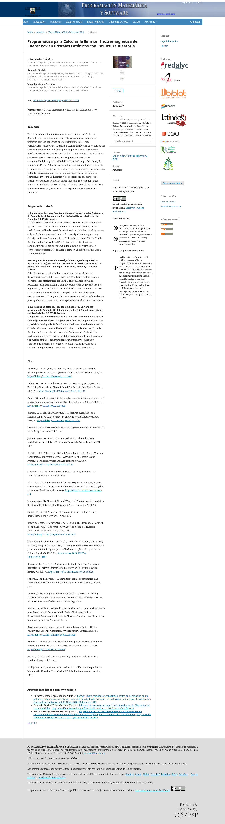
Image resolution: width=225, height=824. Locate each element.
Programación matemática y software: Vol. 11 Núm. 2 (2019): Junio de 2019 (92, 700)
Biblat (146, 774)
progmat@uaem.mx (94, 752)
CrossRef (155, 774)
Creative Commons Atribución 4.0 (152, 790)
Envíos (136, 21)
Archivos (40, 32)
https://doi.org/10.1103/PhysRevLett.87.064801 (51, 634)
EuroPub (183, 774)
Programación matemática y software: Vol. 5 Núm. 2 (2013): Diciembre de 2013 (93, 708)
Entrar (199, 2)
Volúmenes (55, 21)
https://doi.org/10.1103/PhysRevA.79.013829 (71, 571)
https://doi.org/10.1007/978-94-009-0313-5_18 (50, 464)
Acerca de (150, 21)
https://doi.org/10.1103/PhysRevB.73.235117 (49, 376)
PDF (119, 90)
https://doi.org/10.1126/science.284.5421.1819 (62, 391)
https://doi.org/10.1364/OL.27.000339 (46, 405)
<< (28, 722)
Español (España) (170, 41)
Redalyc (130, 774)
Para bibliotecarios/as (171, 206)
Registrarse (187, 2)
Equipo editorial (95, 21)
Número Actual (74, 21)
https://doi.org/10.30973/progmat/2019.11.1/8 (56, 100)
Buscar (195, 21)
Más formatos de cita (124, 141)
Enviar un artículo (172, 183)
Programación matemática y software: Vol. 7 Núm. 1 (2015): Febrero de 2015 (92, 716)
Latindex (165, 774)
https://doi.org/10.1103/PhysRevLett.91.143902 (51, 534)
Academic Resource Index (52, 777)
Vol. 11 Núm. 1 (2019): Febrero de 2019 (66, 32)
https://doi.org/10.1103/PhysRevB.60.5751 (58, 420)
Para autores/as (168, 201)
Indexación (39, 21)
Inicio (25, 21)
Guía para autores (118, 21)
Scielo (138, 774)
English (164, 45)
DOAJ (174, 774)
